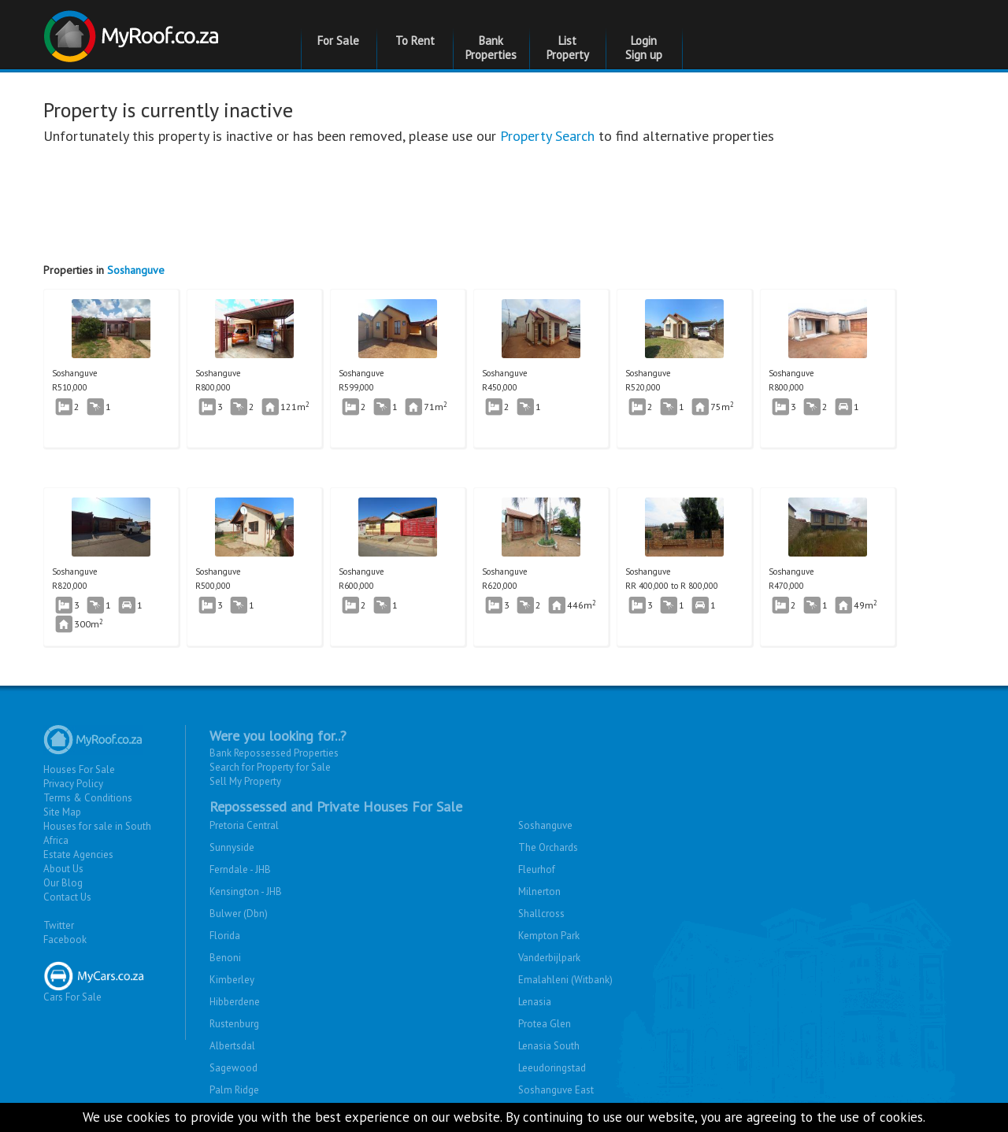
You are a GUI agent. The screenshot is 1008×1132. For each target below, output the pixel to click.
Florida (224, 935)
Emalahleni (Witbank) (565, 979)
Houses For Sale (79, 769)
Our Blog (63, 883)
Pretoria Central (244, 825)
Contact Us (67, 897)
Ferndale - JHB (240, 869)
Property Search (547, 136)
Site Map (62, 812)
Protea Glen (544, 1023)
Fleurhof (536, 869)
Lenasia (534, 1001)
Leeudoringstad (552, 1068)
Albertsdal (232, 1045)
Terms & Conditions (87, 798)
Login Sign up (643, 47)
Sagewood (233, 1068)
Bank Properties (491, 47)
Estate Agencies (78, 854)
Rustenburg (234, 1023)
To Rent (415, 40)
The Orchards (548, 847)
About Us (63, 868)
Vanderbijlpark (549, 957)
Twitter (58, 925)
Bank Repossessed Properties (274, 753)
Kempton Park (549, 935)
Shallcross (541, 913)
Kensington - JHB (245, 891)
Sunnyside (231, 847)
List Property (568, 47)
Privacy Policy (73, 783)
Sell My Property (245, 781)
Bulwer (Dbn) (238, 913)
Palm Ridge (234, 1090)
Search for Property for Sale (270, 767)
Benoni (225, 957)
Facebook (65, 939)
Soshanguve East (556, 1090)
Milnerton (539, 891)
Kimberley (231, 979)
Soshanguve (136, 270)
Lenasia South (549, 1045)
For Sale (338, 40)
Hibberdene (234, 1001)
